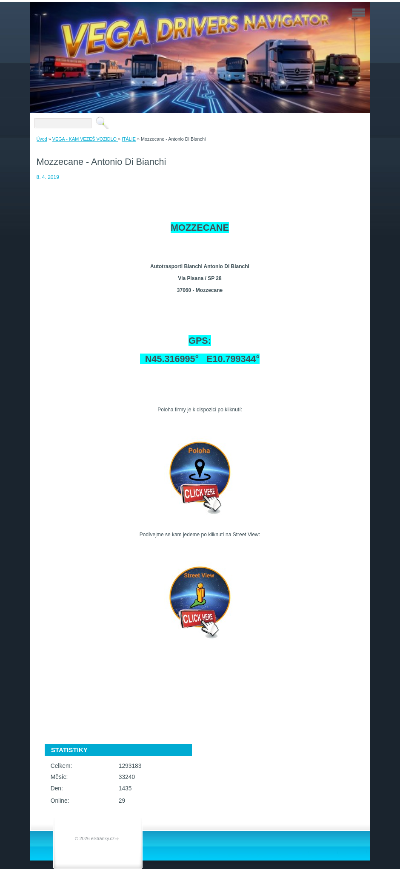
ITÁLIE (129, 139)
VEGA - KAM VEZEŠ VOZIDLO (85, 139)
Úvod (42, 139)
